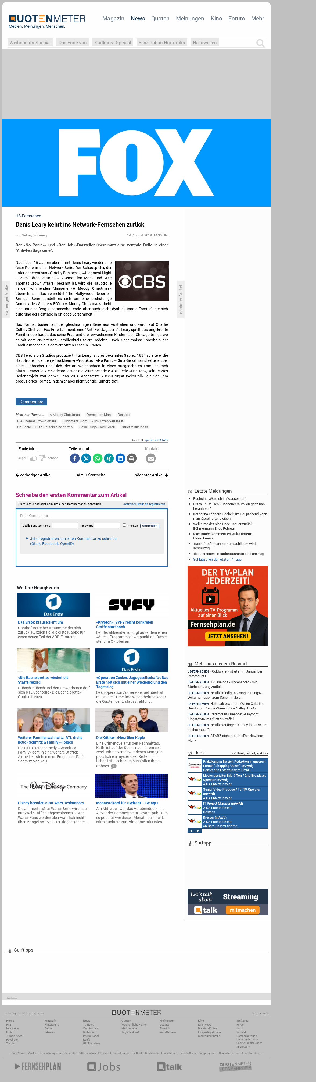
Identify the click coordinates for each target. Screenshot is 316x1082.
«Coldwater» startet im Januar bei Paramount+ (225, 673)
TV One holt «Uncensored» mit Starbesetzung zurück (222, 684)
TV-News (88, 1024)
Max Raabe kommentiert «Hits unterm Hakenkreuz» (222, 535)
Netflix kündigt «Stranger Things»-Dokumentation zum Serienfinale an (225, 695)
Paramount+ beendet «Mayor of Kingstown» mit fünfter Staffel (223, 716)
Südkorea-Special (113, 42)
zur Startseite (91, 475)
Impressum (243, 1046)
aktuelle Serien (188, 1053)
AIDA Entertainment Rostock (215, 807)
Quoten (160, 18)
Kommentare (31, 401)
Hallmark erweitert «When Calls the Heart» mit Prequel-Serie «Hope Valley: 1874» (226, 705)
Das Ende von (73, 42)
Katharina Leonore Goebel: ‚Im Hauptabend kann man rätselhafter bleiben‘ (230, 516)
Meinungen (190, 18)
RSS (8, 1024)
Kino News (18, 1053)
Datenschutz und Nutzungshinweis (247, 1037)
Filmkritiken (70, 1053)
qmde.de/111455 (156, 440)
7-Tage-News (14, 1036)
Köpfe (86, 1039)
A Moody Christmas (65, 414)
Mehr (257, 18)
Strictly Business (135, 427)
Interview (50, 1032)
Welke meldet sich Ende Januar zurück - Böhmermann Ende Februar (223, 526)
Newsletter (12, 1028)
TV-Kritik (165, 1028)
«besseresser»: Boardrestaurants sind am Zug (228, 553)
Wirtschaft (89, 1032)
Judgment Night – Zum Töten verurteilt (93, 421)
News (138, 18)
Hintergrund (52, 1024)
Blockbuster (152, 1053)
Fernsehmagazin (50, 1053)
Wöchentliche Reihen (134, 1024)
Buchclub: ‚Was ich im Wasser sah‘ (219, 498)
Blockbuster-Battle (209, 1036)
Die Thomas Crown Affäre (36, 421)
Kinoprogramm (208, 1053)
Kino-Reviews (168, 1032)
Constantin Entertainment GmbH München (226, 765)
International (91, 1036)
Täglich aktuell (130, 1032)
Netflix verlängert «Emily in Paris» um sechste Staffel (227, 727)
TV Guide (137, 1053)
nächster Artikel (151, 475)
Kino (216, 18)
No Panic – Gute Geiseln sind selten (45, 427)
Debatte (164, 1024)
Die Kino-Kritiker (207, 1028)
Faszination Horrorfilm (162, 42)
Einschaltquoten (120, 1053)
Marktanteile (129, 1028)
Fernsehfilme (169, 1053)
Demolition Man (99, 414)
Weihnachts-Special (30, 42)
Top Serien (255, 1053)
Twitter (10, 1043)
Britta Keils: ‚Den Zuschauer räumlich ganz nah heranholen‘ (229, 506)
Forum (236, 18)
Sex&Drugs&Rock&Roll (97, 427)
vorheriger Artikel (34, 475)
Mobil (9, 1032)
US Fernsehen (87, 1053)
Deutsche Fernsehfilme (233, 1053)
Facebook (12, 1039)
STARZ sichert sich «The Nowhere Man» (225, 737)
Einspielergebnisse (209, 1032)
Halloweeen (205, 42)
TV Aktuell (32, 1053)
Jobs (239, 1028)
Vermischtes (90, 1028)
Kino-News (204, 1024)
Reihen (49, 1028)
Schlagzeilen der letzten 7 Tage (217, 559)
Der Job (124, 414)
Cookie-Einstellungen (249, 1043)
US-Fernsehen (91, 1043)
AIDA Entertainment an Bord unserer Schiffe (227, 779)
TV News (103, 1053)
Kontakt (241, 1032)
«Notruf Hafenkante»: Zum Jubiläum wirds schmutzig (225, 545)
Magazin (113, 18)
